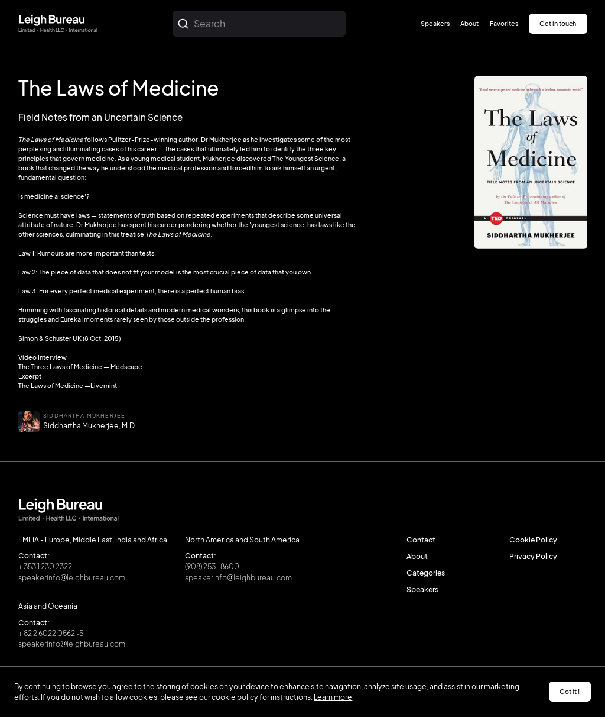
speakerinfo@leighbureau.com (71, 577)
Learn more (333, 697)
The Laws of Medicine (50, 385)
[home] (57, 24)
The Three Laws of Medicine (60, 366)
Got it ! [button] (570, 691)
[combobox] (259, 24)
